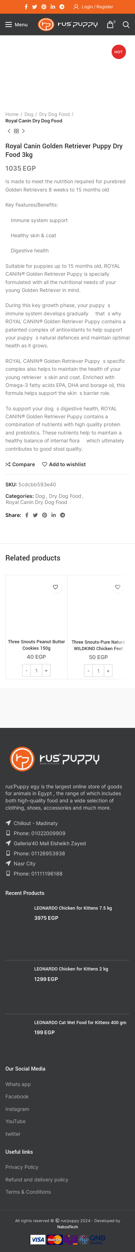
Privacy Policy (22, 1167)
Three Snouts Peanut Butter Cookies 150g (36, 645)
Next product (23, 131)
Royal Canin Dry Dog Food (33, 120)
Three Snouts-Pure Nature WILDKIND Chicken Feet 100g (98, 648)
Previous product (9, 131)
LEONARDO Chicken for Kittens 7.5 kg (73, 908)
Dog (28, 114)
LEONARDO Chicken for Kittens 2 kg (71, 969)
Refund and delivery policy (36, 1179)
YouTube (15, 1121)
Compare (23, 464)
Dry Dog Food (54, 114)
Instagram (17, 1109)
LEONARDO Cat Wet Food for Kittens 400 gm (80, 1022)
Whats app (18, 1084)
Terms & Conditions (28, 1192)
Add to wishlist (67, 464)
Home (12, 114)
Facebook (17, 1096)
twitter (13, 1134)
